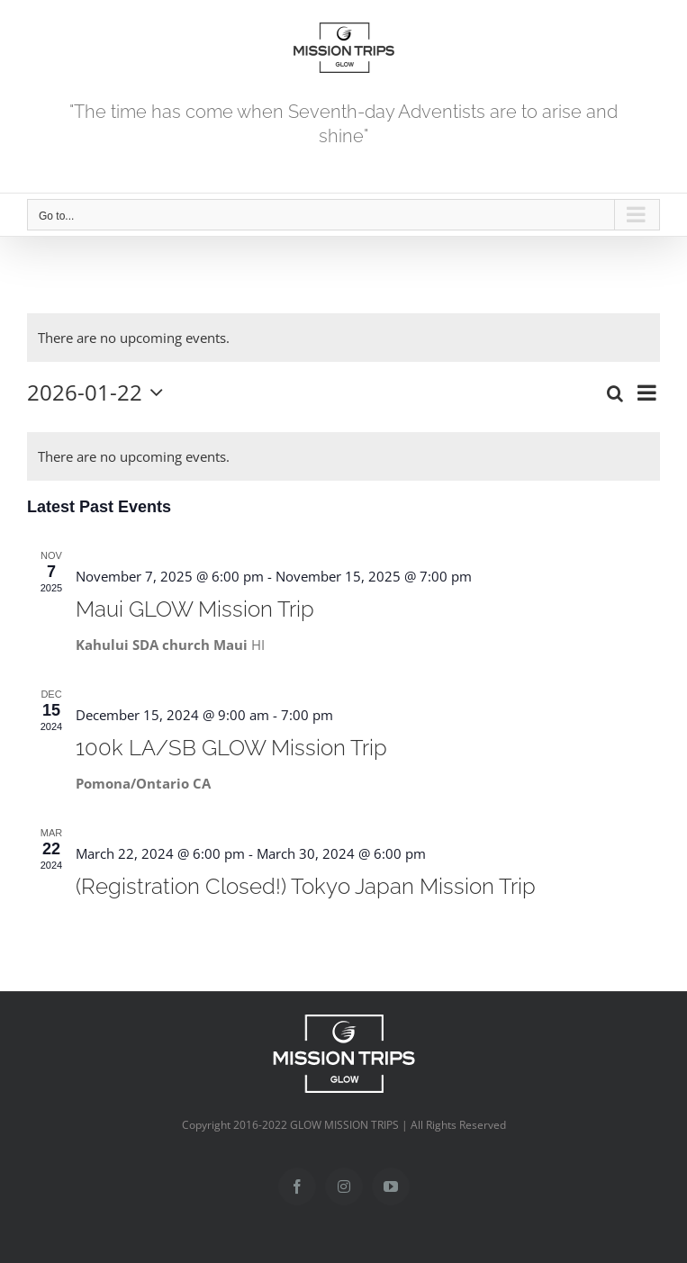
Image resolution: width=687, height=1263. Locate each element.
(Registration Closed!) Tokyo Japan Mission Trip (306, 886)
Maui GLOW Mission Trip (195, 609)
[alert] (134, 337)
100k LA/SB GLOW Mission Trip (231, 748)
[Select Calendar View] (647, 392)
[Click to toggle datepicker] (99, 392)
